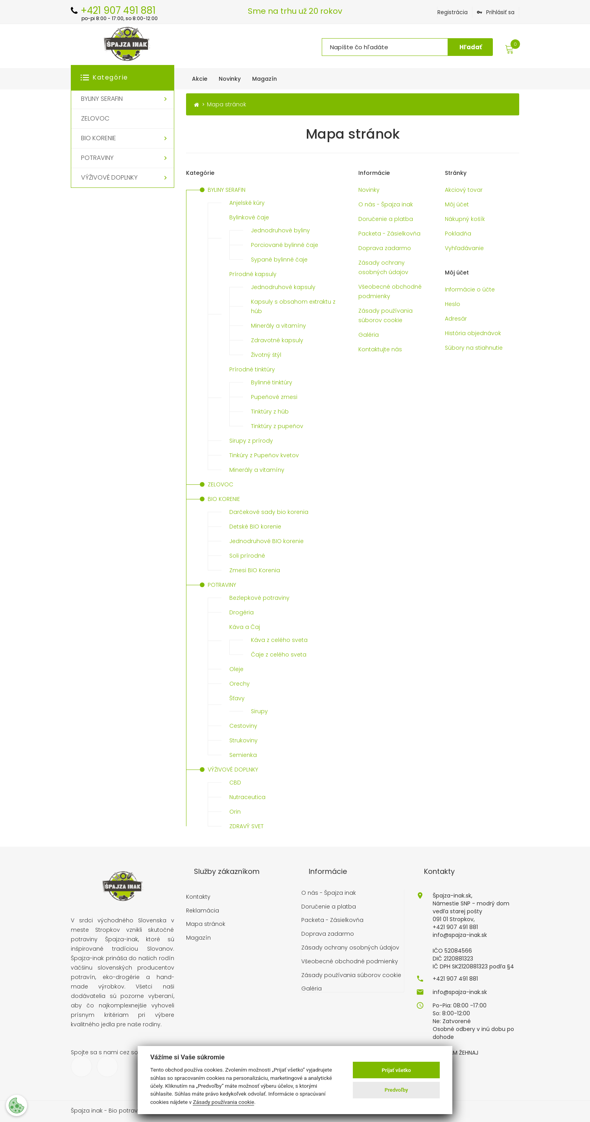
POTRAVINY (222, 585)
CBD (235, 782)
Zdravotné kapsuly (277, 340)
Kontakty (198, 897)
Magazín (198, 938)
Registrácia (452, 12)
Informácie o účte (470, 289)
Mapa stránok (205, 924)
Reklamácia (202, 910)
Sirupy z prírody (251, 441)
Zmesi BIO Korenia (254, 570)
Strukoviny (243, 740)
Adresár (456, 319)
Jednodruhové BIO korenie (266, 541)
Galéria (368, 335)
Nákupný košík (465, 219)
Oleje (236, 669)
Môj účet (457, 204)
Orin (235, 812)
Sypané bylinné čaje (279, 259)
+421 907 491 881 (455, 979)
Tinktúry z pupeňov (277, 426)
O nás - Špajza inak (385, 204)
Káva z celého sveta (279, 640)
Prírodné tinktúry (252, 369)
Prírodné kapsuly (253, 274)
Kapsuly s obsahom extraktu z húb (293, 306)
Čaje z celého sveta (278, 654)
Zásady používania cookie (223, 1102)
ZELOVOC (220, 484)
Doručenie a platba (385, 219)
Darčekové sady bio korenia (268, 512)
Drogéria (241, 612)
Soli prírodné (247, 556)
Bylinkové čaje (249, 217)
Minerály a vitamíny (278, 326)
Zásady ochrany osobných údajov (383, 267)
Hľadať (470, 47)
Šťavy (237, 698)
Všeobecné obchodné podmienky (390, 291)
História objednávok (473, 333)
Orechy (239, 684)
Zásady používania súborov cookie (385, 315)
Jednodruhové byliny (280, 230)
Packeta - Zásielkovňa (389, 233)
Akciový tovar (464, 190)
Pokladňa (458, 233)
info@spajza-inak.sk (460, 992)
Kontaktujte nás (380, 349)
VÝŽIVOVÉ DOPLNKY (233, 769)
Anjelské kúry (247, 203)
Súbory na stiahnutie (474, 348)
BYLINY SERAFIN (226, 190)
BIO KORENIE (224, 499)
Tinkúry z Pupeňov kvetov (264, 455)
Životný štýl (266, 355)
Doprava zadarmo (384, 248)
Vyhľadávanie (464, 248)
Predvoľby (396, 1090)
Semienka (243, 755)
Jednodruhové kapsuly (283, 287)
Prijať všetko (396, 1070)
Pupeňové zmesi (274, 397)
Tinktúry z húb (270, 411)
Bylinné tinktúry (271, 382)
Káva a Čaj (244, 627)
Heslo (452, 304)
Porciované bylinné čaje (284, 245)
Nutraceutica (247, 797)
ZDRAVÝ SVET (246, 826)
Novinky (369, 190)
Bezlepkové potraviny (259, 598)
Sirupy (259, 711)
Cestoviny (243, 726)
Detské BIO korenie (255, 526)
